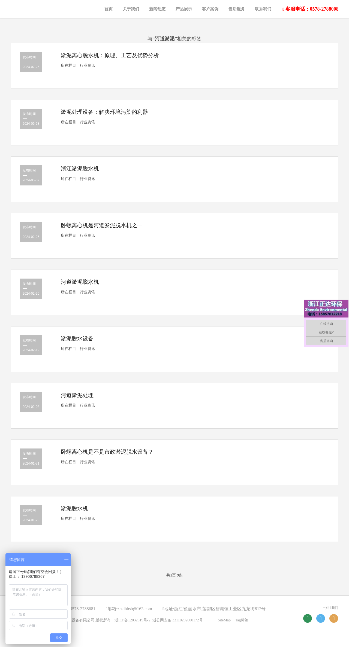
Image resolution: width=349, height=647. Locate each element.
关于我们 (131, 9)
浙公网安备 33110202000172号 (177, 620)
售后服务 (236, 9)
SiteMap (224, 620)
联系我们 (263, 9)
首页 (108, 9)
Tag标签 (242, 620)
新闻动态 (157, 9)
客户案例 (210, 9)
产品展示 (184, 9)
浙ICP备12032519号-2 (132, 620)
